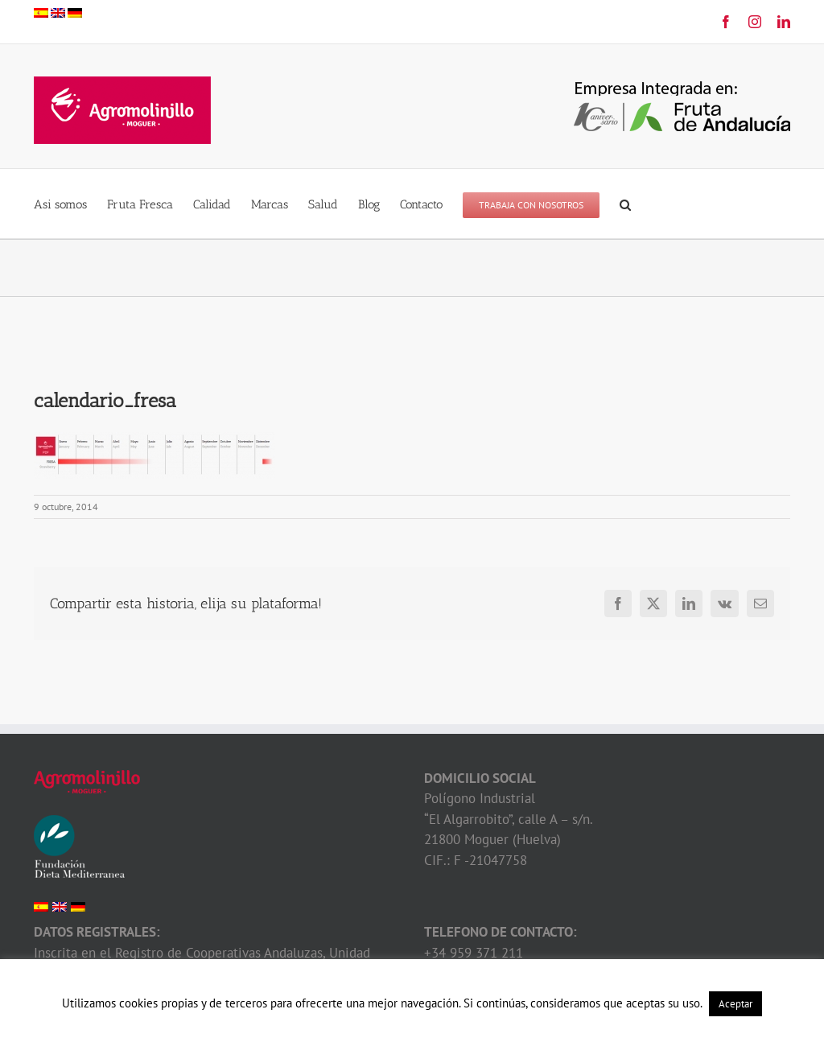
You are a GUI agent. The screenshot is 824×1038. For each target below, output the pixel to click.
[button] (625, 203)
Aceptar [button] (735, 1004)
